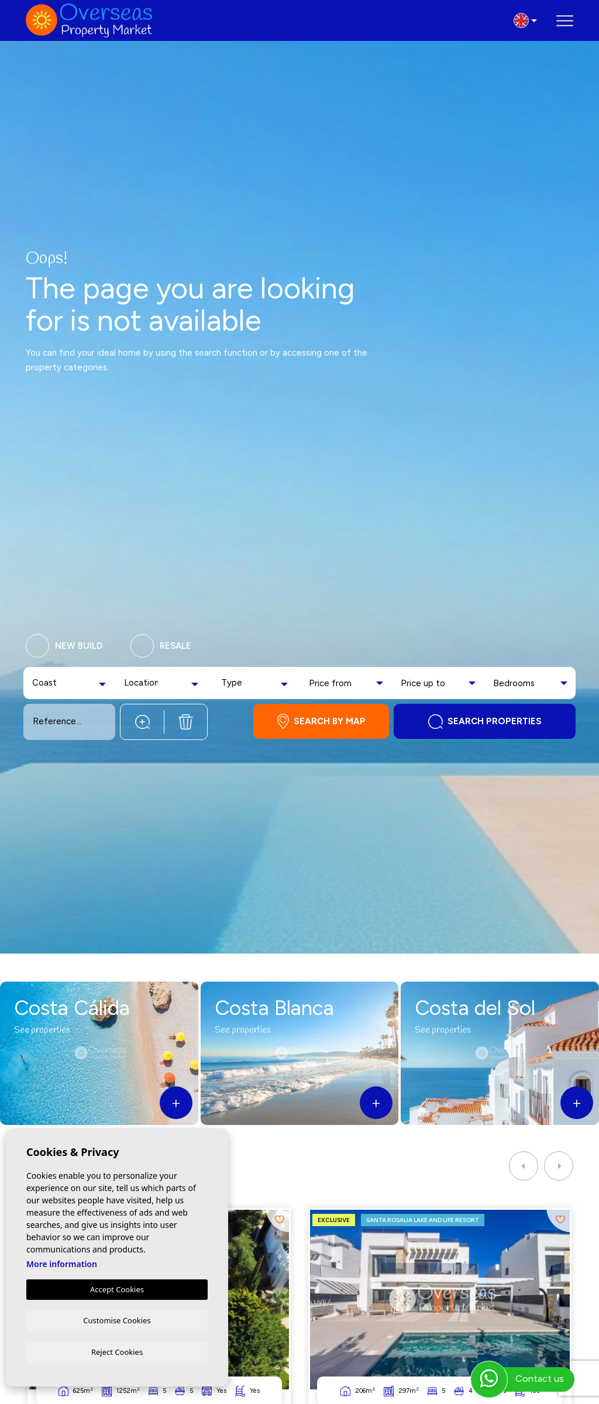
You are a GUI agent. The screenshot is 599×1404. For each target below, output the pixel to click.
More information (61, 1262)
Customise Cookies (116, 1319)
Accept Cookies (117, 1288)
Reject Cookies (117, 1351)
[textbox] (50, 683)
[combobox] (70, 683)
